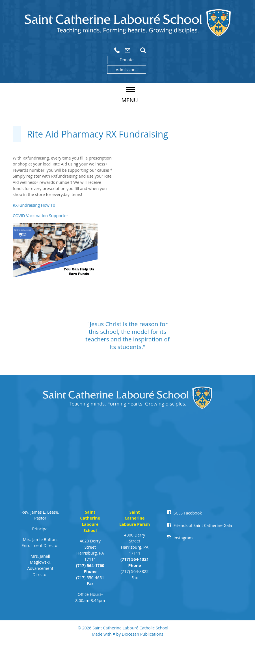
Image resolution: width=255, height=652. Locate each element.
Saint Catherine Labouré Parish (134, 518)
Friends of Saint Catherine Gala (203, 525)
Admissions (127, 69)
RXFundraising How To (34, 205)
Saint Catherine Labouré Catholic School (130, 628)
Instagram (183, 537)
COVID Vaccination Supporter (40, 215)
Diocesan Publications (142, 634)
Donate (126, 59)
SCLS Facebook (188, 513)
